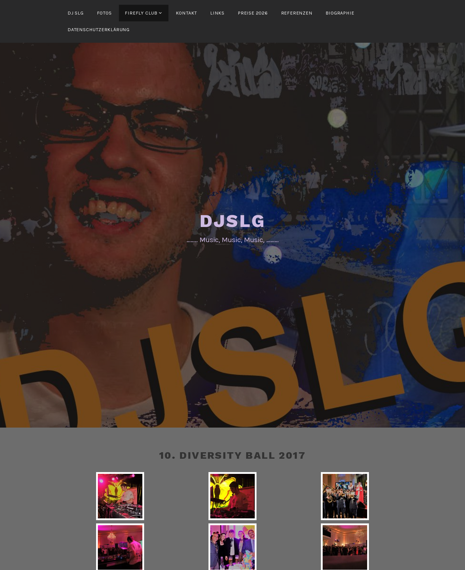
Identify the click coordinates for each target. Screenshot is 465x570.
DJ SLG (76, 13)
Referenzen (297, 13)
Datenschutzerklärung (99, 29)
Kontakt (186, 13)
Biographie (340, 13)
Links (217, 13)
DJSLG (233, 220)
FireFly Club (141, 13)
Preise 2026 (253, 13)
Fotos (104, 13)
